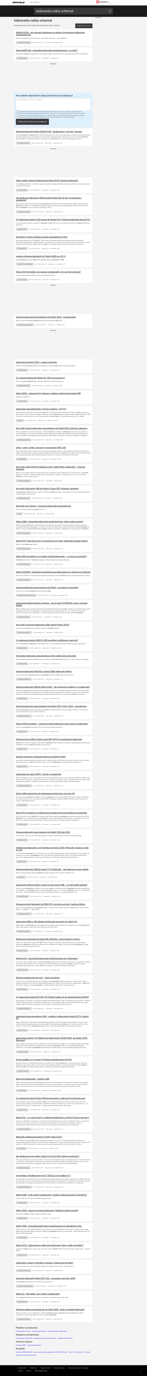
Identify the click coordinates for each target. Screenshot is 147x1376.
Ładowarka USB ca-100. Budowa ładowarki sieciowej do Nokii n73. (46, 922)
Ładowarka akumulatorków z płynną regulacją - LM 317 (41, 409)
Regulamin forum (46, 1368)
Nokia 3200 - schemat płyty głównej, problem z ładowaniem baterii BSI (48, 393)
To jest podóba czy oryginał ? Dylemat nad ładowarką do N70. (44, 1060)
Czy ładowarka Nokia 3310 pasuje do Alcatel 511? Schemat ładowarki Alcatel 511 (53, 220)
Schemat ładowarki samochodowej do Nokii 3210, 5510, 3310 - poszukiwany (51, 706)
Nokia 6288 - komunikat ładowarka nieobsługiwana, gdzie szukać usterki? (49, 522)
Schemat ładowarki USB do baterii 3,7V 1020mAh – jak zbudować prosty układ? (52, 869)
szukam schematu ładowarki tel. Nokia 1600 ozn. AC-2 (41, 256)
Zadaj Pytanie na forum (84, 25)
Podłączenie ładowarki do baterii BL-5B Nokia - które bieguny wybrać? (48, 939)
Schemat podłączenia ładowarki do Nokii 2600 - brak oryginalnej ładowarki (50, 1310)
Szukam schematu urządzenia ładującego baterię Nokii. (41, 757)
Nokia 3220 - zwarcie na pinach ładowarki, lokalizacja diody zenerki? (47, 1210)
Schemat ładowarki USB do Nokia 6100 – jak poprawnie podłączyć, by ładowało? (53, 687)
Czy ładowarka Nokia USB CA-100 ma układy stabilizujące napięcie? (47, 640)
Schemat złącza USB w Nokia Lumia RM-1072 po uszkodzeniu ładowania (49, 739)
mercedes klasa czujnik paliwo (24, 1338)
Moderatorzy (33, 1368)
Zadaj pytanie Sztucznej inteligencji (32, 122)
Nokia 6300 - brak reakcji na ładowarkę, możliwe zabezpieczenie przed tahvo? (51, 1195)
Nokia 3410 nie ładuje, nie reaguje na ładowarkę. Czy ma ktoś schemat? (48, 272)
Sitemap (20, 1370)
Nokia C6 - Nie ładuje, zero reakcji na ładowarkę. (38, 1294)
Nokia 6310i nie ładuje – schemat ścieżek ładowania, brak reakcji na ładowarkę (52, 724)
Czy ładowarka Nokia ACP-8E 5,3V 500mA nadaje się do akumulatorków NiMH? (52, 997)
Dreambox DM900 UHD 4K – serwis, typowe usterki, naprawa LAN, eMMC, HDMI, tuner (42, 1352)
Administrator (22, 1368)
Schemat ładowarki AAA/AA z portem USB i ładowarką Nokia (44, 671)
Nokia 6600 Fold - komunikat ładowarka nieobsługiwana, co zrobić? (47, 50)
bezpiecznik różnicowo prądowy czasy (45, 1338)
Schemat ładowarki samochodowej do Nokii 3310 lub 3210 (43, 832)
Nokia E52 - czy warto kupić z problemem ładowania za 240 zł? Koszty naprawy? (52, 1118)
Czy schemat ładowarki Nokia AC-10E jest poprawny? (40, 378)
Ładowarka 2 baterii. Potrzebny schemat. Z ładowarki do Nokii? (44, 1263)
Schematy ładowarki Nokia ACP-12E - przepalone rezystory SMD (45, 1278)
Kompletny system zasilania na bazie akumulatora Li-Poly (42, 237)
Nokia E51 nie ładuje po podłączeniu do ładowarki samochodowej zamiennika (51, 813)
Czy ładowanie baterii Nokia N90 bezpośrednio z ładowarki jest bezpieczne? (50, 1098)
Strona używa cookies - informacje (78, 1368)
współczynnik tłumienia (34, 1345)
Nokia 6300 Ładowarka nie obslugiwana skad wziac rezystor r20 (45, 794)
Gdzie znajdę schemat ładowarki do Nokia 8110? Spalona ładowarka (47, 180)
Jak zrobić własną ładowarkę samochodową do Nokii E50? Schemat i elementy (51, 428)
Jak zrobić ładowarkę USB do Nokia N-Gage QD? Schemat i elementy (47, 489)
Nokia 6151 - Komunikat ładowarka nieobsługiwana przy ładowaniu (47, 958)
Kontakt (29, 1370)
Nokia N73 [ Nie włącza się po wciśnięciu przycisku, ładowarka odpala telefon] (52, 541)
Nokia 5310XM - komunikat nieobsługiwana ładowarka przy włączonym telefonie (53, 572)
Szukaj (110, 11)
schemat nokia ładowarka (39, 1331)
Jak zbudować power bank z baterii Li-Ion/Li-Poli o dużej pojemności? (47, 1156)
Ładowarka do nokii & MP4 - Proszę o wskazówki (38, 774)
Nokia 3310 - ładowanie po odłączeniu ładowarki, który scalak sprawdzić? (49, 1245)
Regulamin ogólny (59, 1368)
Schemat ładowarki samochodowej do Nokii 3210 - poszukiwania (46, 317)
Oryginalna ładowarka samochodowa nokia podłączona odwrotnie (46, 656)
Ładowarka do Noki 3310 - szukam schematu (36, 362)
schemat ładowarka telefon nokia (57, 1331)
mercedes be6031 (21, 1345)
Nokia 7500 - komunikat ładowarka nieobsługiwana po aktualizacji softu (49, 1226)
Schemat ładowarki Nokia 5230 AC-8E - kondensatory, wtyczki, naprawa (49, 132)
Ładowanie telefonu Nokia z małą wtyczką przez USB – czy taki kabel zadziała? (51, 885)
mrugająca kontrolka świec (65, 1338)
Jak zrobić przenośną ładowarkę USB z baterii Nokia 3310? (42, 625)
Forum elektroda (34, 2)
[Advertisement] (53, 78)
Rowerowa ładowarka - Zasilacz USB (32, 1079)
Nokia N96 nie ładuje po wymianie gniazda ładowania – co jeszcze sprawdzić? (51, 556)
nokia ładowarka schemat (23, 1331)
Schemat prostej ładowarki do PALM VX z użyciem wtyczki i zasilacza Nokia (50, 904)
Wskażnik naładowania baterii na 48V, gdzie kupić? (39, 1137)
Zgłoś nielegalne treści (41, 1370)
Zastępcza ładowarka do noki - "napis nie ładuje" (38, 978)
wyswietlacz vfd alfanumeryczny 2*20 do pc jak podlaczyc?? (43, 1176)
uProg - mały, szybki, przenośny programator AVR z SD (41, 448)
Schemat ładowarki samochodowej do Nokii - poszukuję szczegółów (47, 588)
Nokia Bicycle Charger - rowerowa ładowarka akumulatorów (43, 506)
